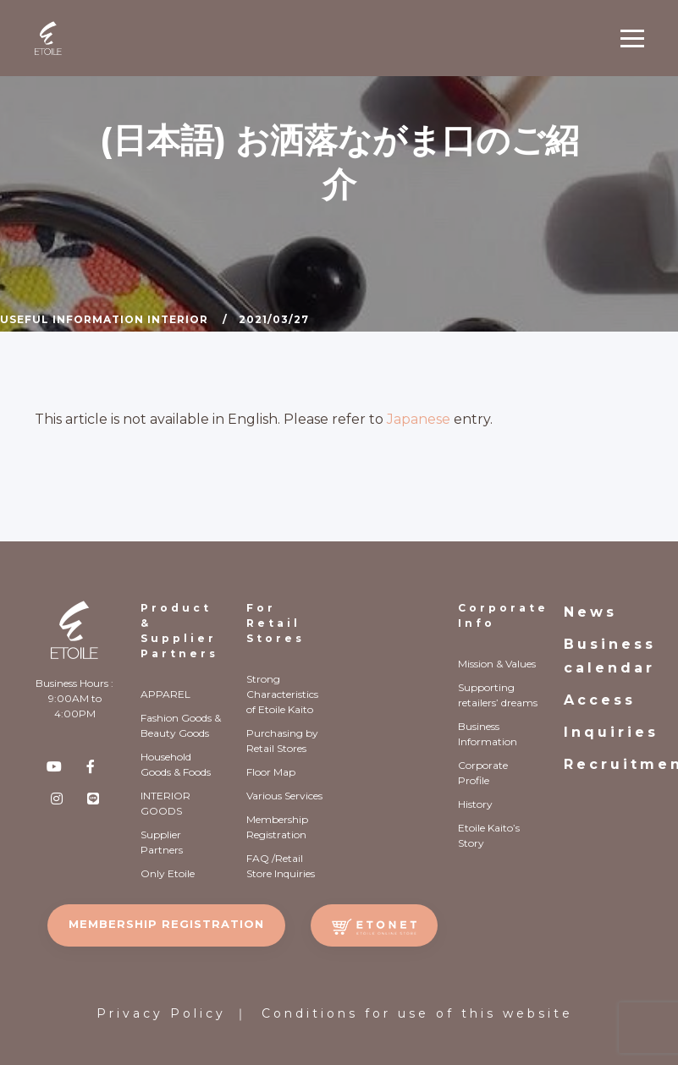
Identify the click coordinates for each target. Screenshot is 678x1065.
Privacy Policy (161, 1013)
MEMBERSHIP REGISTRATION (166, 924)
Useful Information (72, 319)
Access (600, 700)
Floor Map (270, 772)
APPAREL (165, 694)
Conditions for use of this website (417, 1013)
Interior (177, 319)
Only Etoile (168, 873)
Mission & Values (497, 663)
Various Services (284, 795)
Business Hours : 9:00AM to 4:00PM (74, 698)
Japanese (418, 419)
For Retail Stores (275, 623)
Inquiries (611, 732)
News (590, 612)
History (475, 804)
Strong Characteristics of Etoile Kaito (282, 694)
